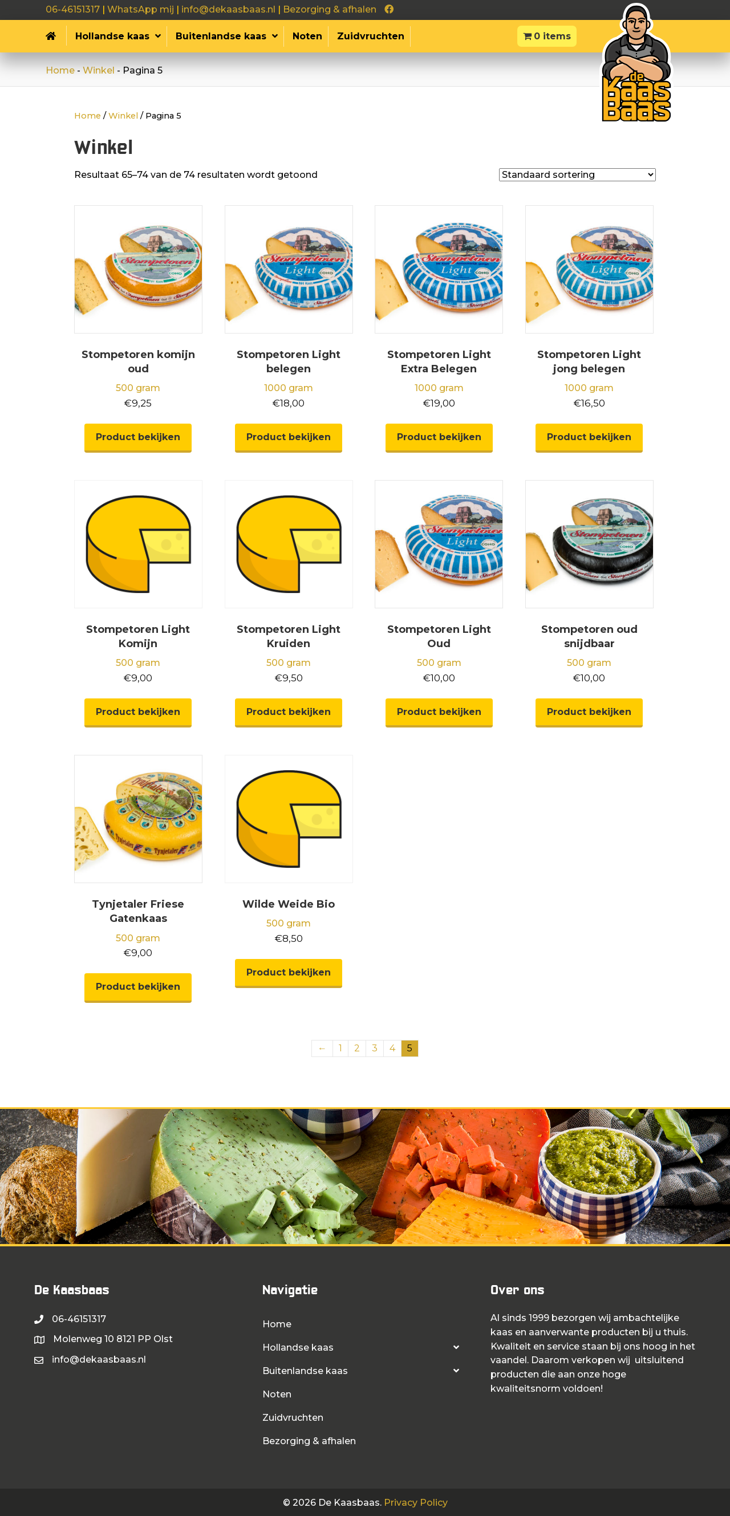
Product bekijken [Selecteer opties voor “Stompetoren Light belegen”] (288, 437)
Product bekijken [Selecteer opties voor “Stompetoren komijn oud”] (138, 437)
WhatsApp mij (140, 9)
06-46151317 (73, 9)
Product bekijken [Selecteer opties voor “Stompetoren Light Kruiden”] (288, 711)
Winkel (99, 70)
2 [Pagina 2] (357, 1048)
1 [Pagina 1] (340, 1048)
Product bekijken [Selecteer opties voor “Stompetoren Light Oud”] (439, 711)
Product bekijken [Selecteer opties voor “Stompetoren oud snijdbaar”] (589, 711)
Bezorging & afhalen (329, 9)
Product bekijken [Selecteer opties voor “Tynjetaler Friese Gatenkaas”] (138, 986)
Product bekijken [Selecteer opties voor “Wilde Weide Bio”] (288, 972)
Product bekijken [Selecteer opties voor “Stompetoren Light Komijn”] (138, 711)
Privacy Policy (416, 1502)
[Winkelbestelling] (577, 174)
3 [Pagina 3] (375, 1048)
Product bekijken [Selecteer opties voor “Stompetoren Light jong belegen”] (589, 437)
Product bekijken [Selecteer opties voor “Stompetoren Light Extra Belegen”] (439, 437)
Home (60, 70)
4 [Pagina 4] (392, 1048)
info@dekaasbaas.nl (228, 9)
